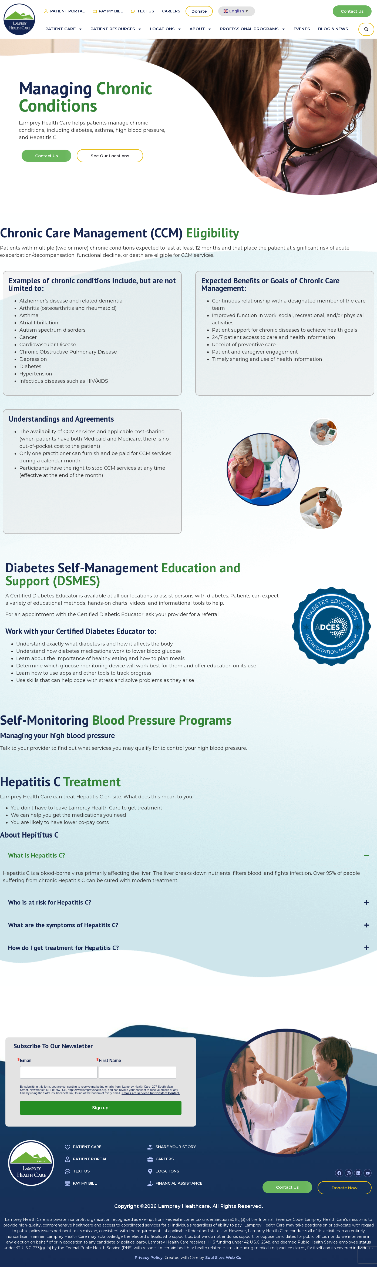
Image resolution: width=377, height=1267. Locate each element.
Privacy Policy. (149, 1257)
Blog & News (333, 28)
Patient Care (63, 29)
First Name (110, 1060)
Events (302, 28)
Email (26, 1060)
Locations (165, 29)
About (201, 29)
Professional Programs (252, 29)
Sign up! (101, 1107)
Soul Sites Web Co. (223, 1257)
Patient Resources (116, 29)
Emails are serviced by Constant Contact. (151, 1093)
